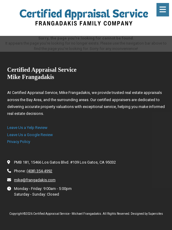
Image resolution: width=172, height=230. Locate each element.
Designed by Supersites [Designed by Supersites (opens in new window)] (147, 213)
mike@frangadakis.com (35, 180)
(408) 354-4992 (39, 171)
